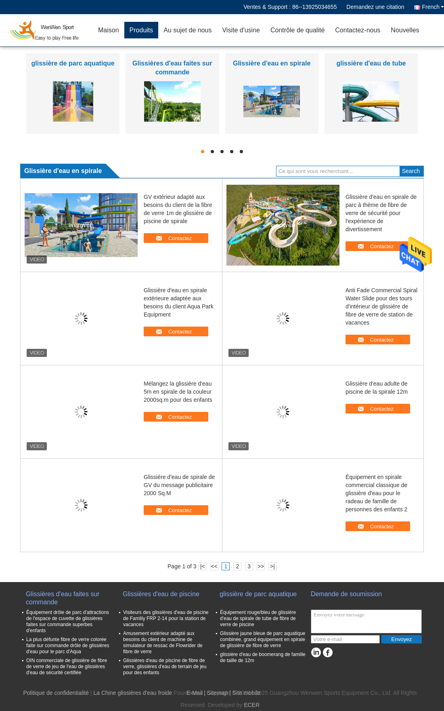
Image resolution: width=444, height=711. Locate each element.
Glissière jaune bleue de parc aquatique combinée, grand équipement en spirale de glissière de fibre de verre (262, 639)
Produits (141, 30)
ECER (252, 705)
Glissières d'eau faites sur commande (63, 598)
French (433, 7)
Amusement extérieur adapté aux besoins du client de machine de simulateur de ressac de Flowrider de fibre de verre (163, 642)
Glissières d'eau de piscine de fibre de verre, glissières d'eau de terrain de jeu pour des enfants (164, 666)
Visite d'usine (241, 30)
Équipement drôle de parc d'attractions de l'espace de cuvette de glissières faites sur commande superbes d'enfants (67, 621)
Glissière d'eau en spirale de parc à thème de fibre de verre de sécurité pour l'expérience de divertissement (381, 213)
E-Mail (194, 693)
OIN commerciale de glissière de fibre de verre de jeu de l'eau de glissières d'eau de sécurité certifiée (66, 666)
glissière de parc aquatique (72, 63)
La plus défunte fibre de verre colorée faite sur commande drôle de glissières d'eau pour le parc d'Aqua (67, 645)
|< (202, 566)
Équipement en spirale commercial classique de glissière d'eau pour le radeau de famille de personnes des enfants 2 (376, 493)
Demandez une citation (375, 7)
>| (272, 566)
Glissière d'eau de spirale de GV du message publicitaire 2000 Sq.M (179, 485)
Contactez (180, 238)
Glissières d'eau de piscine (161, 594)
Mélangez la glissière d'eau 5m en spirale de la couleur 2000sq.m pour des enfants (178, 391)
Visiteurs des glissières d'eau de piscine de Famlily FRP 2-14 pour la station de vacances (166, 618)
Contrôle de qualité (297, 30)
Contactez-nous (357, 30)
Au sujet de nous (187, 30)
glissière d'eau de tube (371, 63)
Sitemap (217, 693)
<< (214, 566)
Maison (108, 30)
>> (261, 566)
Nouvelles (405, 30)
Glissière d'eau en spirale (271, 63)
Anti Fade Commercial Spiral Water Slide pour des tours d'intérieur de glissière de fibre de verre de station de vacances (381, 306)
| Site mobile (244, 693)
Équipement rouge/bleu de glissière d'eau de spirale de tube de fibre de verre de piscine (258, 618)
